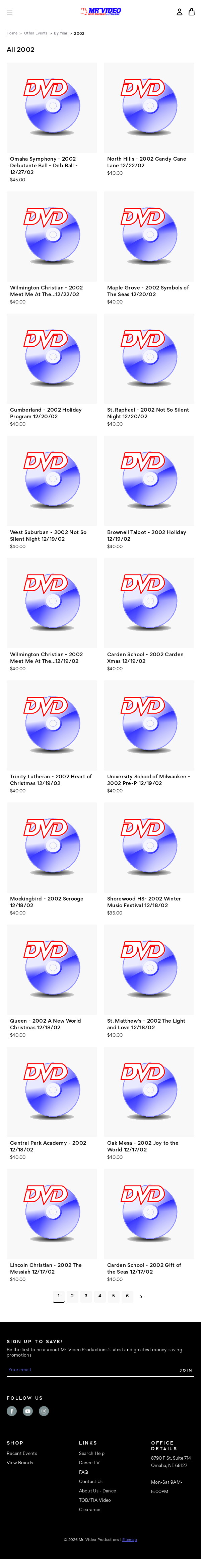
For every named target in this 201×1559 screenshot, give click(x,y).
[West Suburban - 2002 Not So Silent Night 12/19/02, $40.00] (52, 481)
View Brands (20, 1463)
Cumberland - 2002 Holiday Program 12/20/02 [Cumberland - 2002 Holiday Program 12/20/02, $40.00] (46, 413)
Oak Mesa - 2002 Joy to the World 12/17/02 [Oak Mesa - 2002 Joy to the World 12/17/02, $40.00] (143, 1146)
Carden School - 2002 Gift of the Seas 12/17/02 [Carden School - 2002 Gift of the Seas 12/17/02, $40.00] (144, 1269)
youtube (27, 1411)
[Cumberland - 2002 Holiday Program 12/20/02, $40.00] (52, 359)
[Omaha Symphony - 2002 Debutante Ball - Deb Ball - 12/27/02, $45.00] (52, 108)
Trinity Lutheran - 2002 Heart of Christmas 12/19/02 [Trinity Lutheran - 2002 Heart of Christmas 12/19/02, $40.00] (51, 780)
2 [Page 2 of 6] (72, 1296)
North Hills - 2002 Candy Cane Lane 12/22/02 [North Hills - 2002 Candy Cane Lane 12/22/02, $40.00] (146, 162)
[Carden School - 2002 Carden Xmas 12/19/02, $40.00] (149, 603)
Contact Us (91, 1482)
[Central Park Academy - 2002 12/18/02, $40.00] (52, 1092)
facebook (11, 1411)
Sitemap (129, 1540)
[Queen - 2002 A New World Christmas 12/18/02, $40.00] (52, 970)
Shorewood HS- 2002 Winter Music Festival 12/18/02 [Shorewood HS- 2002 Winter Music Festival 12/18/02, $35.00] (144, 902)
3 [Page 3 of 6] (86, 1296)
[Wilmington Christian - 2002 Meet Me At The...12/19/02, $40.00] (52, 603)
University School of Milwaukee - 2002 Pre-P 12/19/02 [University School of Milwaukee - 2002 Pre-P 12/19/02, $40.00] (148, 780)
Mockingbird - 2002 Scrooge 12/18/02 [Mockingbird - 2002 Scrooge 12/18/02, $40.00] (46, 902)
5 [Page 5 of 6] (113, 1296)
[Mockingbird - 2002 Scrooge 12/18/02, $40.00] (52, 847)
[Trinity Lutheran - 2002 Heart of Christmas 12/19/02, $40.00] (52, 725)
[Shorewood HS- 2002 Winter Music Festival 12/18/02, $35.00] (149, 847)
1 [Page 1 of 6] (59, 1296)
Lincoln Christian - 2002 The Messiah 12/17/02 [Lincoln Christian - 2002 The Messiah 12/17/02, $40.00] (46, 1269)
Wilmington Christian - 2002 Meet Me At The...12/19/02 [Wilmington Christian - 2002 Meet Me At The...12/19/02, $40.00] (46, 658)
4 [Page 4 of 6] (100, 1296)
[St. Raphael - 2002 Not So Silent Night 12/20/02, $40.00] (149, 359)
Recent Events (22, 1454)
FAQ (83, 1473)
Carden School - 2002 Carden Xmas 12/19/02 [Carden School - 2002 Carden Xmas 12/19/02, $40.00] (145, 658)
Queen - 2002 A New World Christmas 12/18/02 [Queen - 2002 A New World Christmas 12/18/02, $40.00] (45, 1024)
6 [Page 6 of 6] (127, 1296)
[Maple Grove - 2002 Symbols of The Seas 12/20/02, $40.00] (149, 236)
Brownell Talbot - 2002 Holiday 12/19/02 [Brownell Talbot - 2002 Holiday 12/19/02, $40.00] (147, 536)
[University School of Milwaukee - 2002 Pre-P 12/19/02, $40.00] (149, 725)
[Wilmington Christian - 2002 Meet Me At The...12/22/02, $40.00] (52, 236)
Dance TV (89, 1463)
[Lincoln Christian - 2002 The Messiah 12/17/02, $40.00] (52, 1214)
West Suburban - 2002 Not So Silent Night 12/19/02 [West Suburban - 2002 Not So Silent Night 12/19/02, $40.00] (48, 536)
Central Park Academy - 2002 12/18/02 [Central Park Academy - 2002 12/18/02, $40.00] (48, 1146)
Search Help (92, 1454)
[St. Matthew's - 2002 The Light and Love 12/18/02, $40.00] (149, 970)
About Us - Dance (97, 1491)
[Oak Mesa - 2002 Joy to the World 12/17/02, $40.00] (149, 1092)
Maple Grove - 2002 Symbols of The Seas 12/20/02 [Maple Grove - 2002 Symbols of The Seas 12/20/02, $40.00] (148, 291)
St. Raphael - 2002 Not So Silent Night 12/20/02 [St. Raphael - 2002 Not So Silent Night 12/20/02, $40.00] (148, 413)
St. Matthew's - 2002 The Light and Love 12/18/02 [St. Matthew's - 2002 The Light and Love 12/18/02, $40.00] (146, 1024)
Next (141, 1297)
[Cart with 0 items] (192, 12)
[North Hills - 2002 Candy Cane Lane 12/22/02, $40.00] (149, 108)
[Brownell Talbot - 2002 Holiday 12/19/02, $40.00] (149, 481)
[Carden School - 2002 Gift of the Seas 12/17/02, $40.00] (149, 1214)
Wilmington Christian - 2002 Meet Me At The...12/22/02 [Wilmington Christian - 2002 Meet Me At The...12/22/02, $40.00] (46, 291)
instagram (44, 1411)
